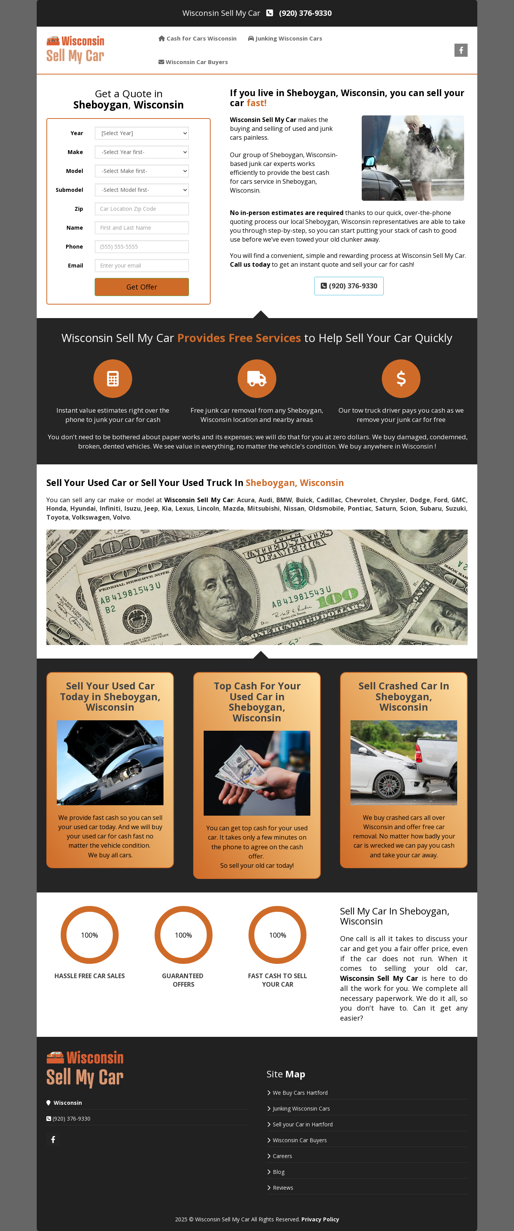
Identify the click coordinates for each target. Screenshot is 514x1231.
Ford (441, 500)
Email (75, 265)
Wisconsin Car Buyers (300, 1140)
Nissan (294, 508)
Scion (408, 508)
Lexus (184, 508)
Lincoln (208, 508)
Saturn (385, 508)
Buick (304, 500)
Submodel (69, 189)
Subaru (431, 508)
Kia (167, 508)
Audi (265, 500)
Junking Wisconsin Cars (301, 1108)
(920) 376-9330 (349, 285)
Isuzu (132, 508)
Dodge (420, 500)
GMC (458, 500)
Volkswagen (91, 517)
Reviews (283, 1187)
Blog (278, 1171)
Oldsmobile (326, 508)
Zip (79, 208)
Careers (282, 1156)
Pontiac (359, 508)
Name (74, 227)
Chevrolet (360, 500)
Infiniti (110, 508)
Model (74, 170)
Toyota (57, 517)
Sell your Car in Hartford (303, 1124)
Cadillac (329, 500)
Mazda (233, 508)
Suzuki (456, 508)
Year (77, 133)
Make (75, 152)
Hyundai (83, 508)
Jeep (151, 508)
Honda (56, 508)
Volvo (121, 517)
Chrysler (393, 500)
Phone (74, 246)
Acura (246, 500)
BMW (284, 500)
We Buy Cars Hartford (300, 1092)
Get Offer (141, 286)
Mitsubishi (263, 508)
